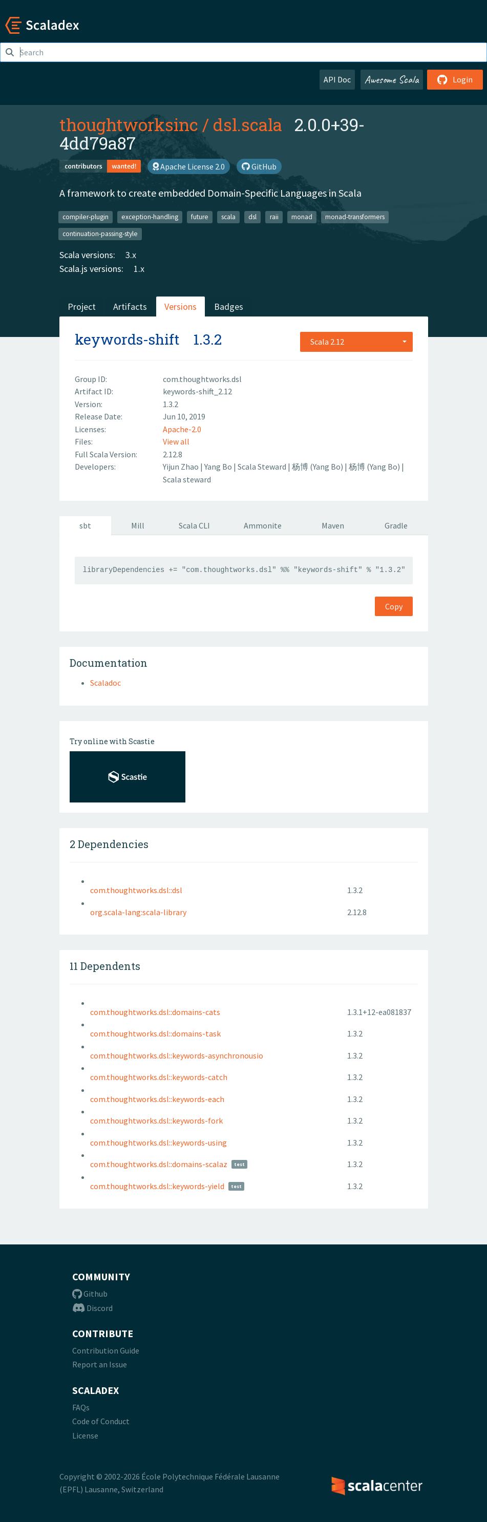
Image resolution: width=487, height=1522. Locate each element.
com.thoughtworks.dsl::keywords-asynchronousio (176, 1055)
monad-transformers (355, 217)
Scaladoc (105, 683)
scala (228, 217)
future (199, 217)
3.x (130, 255)
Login (455, 79)
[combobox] (356, 341)
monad (301, 217)
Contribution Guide (105, 1350)
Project (82, 306)
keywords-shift (127, 339)
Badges (228, 306)
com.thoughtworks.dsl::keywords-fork (156, 1120)
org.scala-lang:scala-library (138, 912)
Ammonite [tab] (263, 525)
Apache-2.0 (182, 429)
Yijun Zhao (181, 466)
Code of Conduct (101, 1421)
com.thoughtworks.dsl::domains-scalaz (158, 1164)
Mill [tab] (137, 525)
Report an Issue (99, 1364)
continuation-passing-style (100, 233)
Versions (180, 306)
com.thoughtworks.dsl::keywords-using (158, 1142)
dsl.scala (247, 124)
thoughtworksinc (128, 124)
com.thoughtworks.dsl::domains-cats (155, 1012)
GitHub (259, 166)
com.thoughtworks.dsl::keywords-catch (158, 1077)
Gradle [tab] (396, 525)
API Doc (337, 79)
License (85, 1435)
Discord (92, 1308)
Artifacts (130, 306)
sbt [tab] (85, 525)
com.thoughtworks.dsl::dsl (136, 890)
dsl (252, 217)
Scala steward (187, 479)
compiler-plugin (85, 217)
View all (176, 441)
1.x (139, 268)
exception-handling (149, 217)
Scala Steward (263, 466)
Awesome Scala (392, 79)
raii (274, 217)
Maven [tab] (333, 525)
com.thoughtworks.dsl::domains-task (155, 1033)
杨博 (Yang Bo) (318, 466)
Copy (394, 606)
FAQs (81, 1407)
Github (90, 1293)
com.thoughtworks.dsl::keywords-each (157, 1099)
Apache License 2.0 (189, 166)
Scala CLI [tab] (194, 525)
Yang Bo (219, 466)
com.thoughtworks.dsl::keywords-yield (157, 1186)
